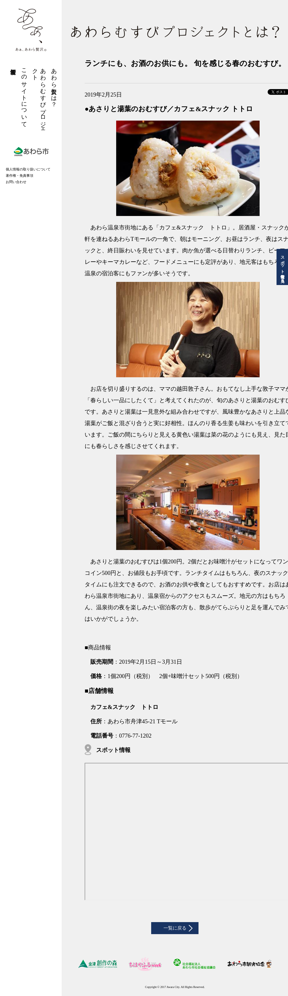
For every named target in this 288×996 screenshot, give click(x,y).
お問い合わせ (16, 182)
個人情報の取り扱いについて (28, 169)
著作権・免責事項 (19, 176)
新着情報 (13, 64)
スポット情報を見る (282, 267)
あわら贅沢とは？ (54, 84)
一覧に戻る (175, 930)
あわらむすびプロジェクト (39, 97)
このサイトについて (24, 94)
